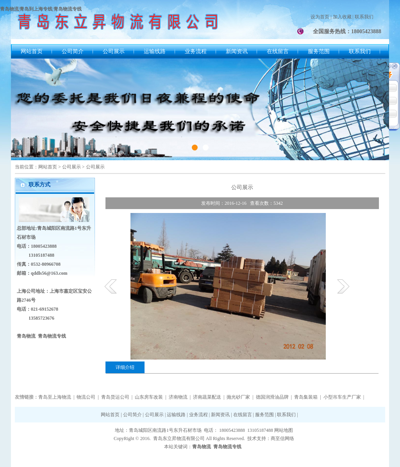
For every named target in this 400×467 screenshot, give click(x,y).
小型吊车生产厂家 (342, 397)
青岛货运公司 (115, 397)
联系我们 (364, 17)
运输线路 (155, 51)
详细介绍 (125, 367)
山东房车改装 (149, 397)
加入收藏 (342, 17)
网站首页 (32, 51)
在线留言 (278, 51)
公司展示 (114, 51)
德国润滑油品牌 (272, 397)
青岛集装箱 (306, 397)
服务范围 (319, 51)
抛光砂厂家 (238, 397)
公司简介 (73, 51)
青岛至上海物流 (54, 397)
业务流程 (196, 51)
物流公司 (86, 397)
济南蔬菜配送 (207, 397)
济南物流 (178, 397)
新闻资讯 (237, 51)
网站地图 (283, 430)
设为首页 (320, 17)
